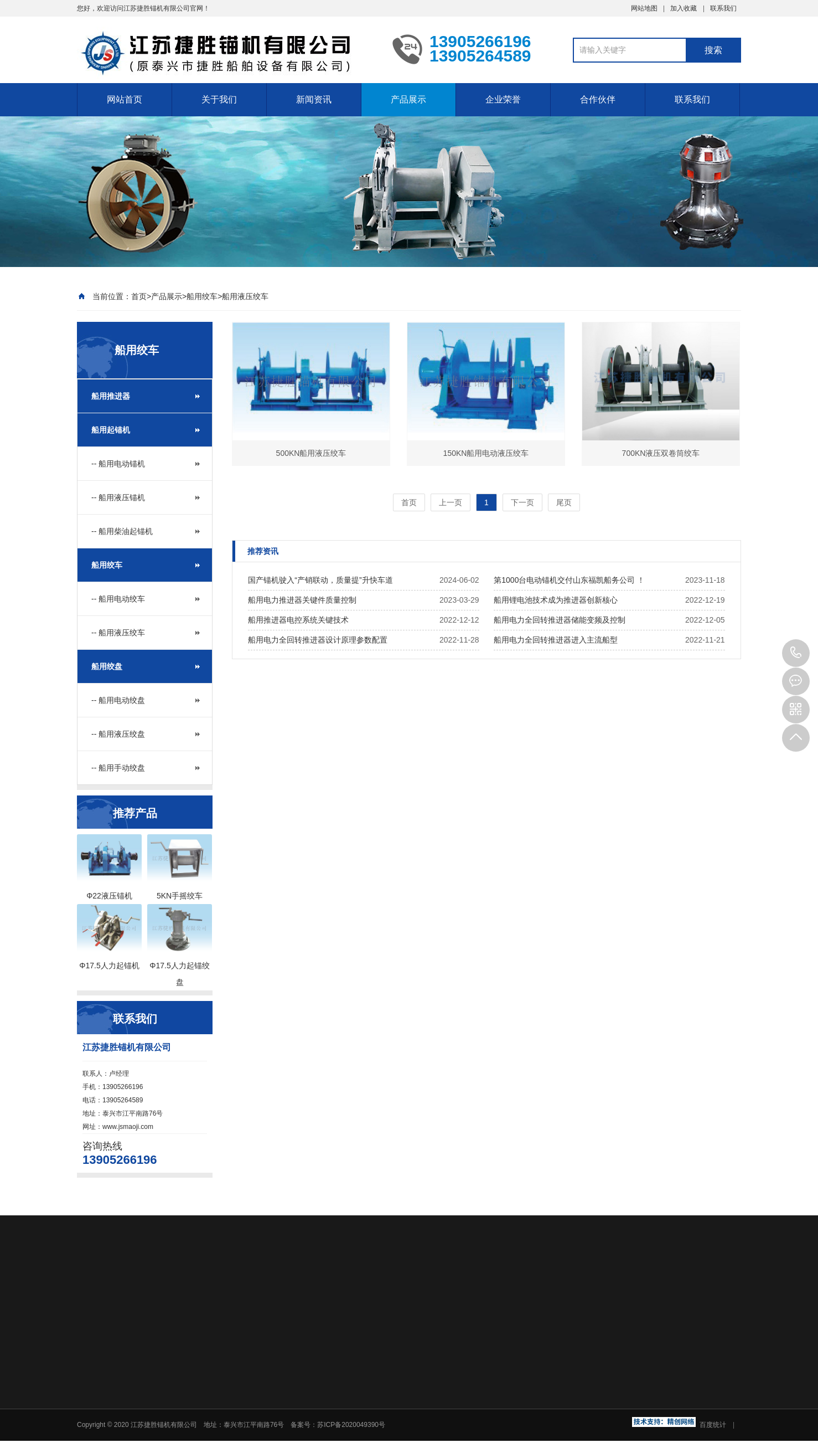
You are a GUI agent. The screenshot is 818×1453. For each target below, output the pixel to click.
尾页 (564, 502)
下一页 (522, 502)
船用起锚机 (110, 429)
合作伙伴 (597, 99)
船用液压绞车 (245, 296)
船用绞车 (202, 296)
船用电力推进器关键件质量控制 (302, 599)
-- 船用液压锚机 (118, 497)
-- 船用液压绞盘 (118, 734)
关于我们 (219, 99)
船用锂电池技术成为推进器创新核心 (556, 599)
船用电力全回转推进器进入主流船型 (556, 639)
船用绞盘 (106, 666)
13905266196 (796, 653)
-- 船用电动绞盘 (118, 700)
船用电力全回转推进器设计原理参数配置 (317, 639)
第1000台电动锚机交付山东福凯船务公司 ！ (569, 580)
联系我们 (723, 8)
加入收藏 (683, 8)
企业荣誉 (503, 99)
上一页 (450, 502)
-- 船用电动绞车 (118, 598)
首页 (139, 296)
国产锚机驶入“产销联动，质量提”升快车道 (320, 580)
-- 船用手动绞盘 (118, 767)
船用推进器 (110, 396)
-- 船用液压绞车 (118, 632)
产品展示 (408, 99)
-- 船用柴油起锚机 (122, 531)
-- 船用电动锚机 (118, 463)
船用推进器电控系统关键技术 (298, 619)
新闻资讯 (314, 99)
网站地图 (644, 8)
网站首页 (124, 99)
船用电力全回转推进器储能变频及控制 (559, 619)
